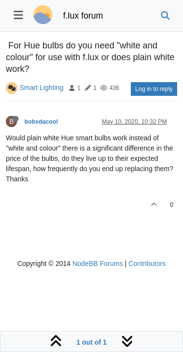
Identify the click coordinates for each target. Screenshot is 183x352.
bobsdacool (41, 121)
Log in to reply (154, 89)
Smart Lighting (41, 87)
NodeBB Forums (97, 263)
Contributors (146, 263)
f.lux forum (83, 16)
